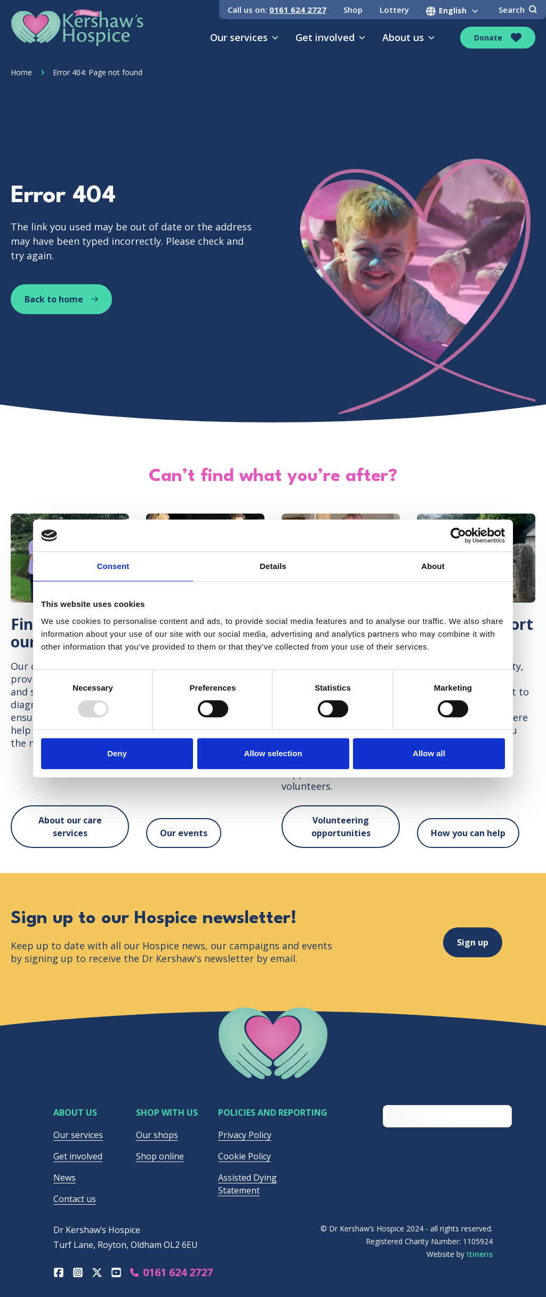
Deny (117, 753)
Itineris (480, 1254)
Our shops (157, 1135)
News (64, 1177)
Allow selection (273, 753)
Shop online (160, 1156)
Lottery (394, 9)
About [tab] (433, 566)
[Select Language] (453, 10)
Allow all (429, 753)
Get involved (330, 37)
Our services (244, 37)
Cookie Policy (244, 1156)
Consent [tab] (113, 566)
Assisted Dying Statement (247, 1184)
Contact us (74, 1199)
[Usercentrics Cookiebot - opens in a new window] (458, 535)
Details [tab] (273, 566)
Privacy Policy (244, 1135)
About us (408, 37)
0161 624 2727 (297, 9)
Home (21, 72)
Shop (353, 9)
